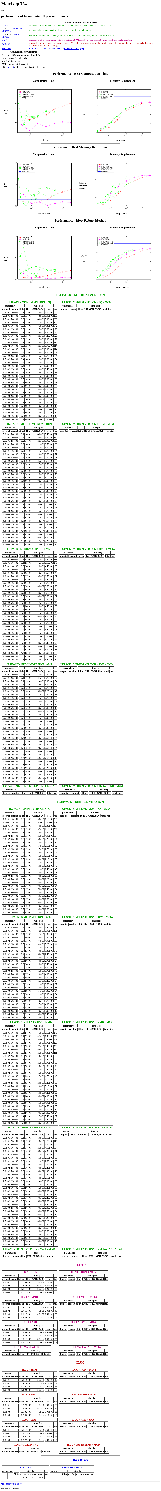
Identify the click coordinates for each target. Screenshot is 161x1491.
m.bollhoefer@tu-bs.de (11, 1484)
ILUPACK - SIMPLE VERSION (80, 801)
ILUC (80, 1362)
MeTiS (11, 67)
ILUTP (5, 40)
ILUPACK (6, 25)
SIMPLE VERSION (11, 35)
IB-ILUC (6, 44)
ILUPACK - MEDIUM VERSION (80, 295)
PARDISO (6, 48)
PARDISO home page (74, 48)
